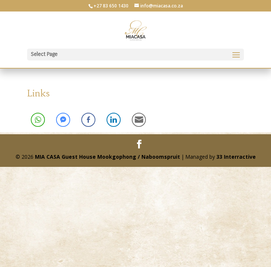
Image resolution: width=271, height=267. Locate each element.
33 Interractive (236, 156)
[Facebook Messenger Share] (63, 120)
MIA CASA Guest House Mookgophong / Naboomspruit (107, 156)
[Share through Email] (139, 120)
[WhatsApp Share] (38, 120)
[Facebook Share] (88, 120)
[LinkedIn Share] (114, 120)
